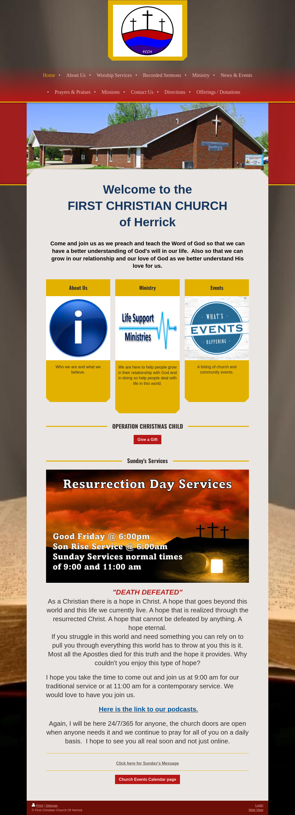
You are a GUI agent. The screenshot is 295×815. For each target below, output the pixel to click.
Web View (256, 810)
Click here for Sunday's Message (147, 763)
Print (37, 805)
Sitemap (52, 805)
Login (259, 805)
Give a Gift (147, 439)
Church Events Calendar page (147, 779)
